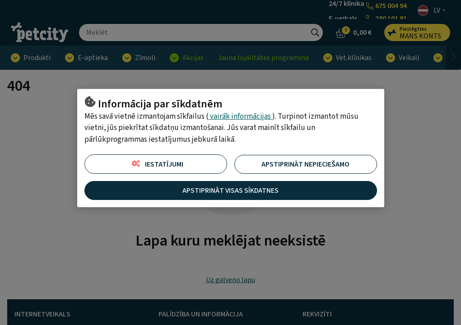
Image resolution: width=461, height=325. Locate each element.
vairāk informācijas (240, 116)
